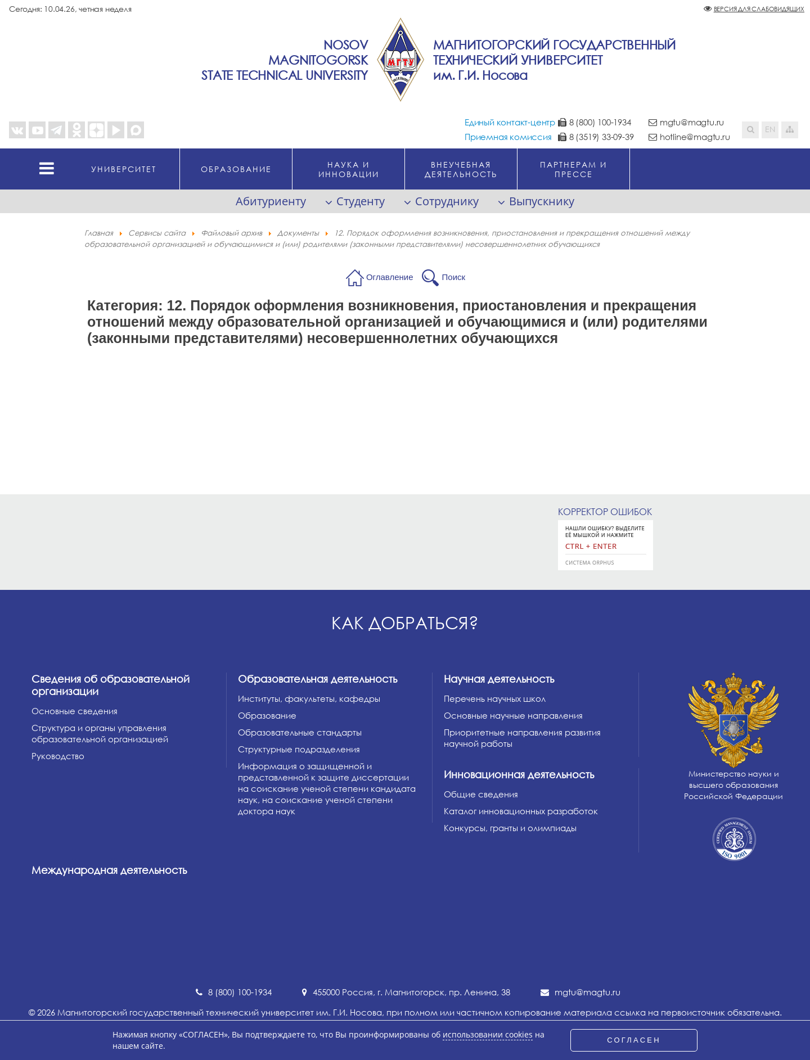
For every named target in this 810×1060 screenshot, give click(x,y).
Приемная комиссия (508, 137)
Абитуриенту (271, 201)
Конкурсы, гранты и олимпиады (510, 828)
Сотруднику (447, 201)
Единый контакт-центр (510, 122)
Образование (267, 715)
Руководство (58, 756)
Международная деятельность (109, 870)
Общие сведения (481, 794)
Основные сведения (75, 711)
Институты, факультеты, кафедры (309, 698)
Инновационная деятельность (519, 774)
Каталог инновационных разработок (521, 811)
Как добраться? (405, 622)
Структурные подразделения (299, 749)
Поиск (454, 277)
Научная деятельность (499, 679)
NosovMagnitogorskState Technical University (284, 60)
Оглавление (389, 277)
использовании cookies (488, 1035)
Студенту (360, 201)
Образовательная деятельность (317, 679)
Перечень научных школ (495, 698)
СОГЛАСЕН (634, 1040)
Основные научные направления (513, 715)
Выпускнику (541, 201)
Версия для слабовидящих (759, 8)
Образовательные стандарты (300, 732)
